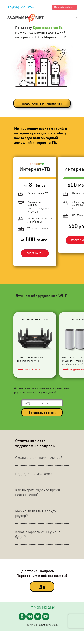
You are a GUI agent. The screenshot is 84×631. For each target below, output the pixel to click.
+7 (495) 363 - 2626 (21, 7)
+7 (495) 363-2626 (42, 607)
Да (42, 587)
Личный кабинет (64, 7)
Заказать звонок (42, 412)
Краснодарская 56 (48, 27)
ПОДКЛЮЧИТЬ (34, 253)
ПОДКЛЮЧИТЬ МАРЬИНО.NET (42, 103)
